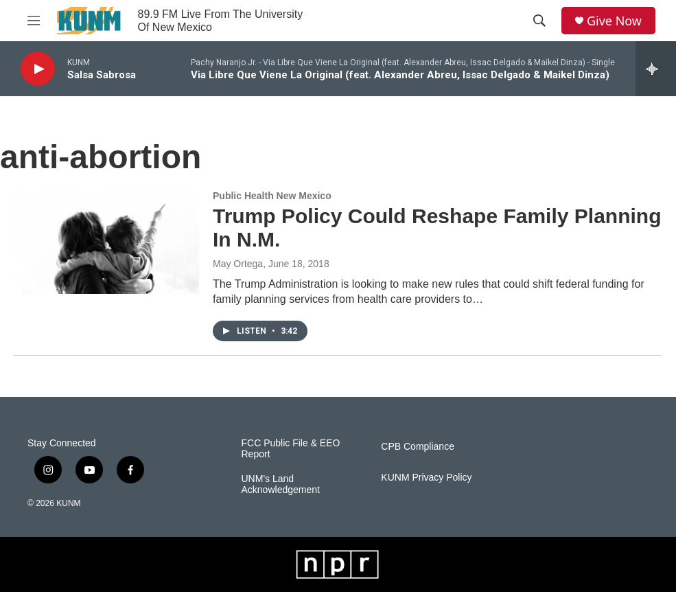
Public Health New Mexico (272, 195)
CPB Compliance (417, 447)
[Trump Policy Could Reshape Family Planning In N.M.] (106, 242)
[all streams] (656, 68)
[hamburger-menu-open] (34, 20)
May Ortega (238, 263)
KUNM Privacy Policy (426, 477)
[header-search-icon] (539, 20)
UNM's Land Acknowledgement (281, 484)
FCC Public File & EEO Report (291, 448)
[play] (38, 69)
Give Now (614, 21)
